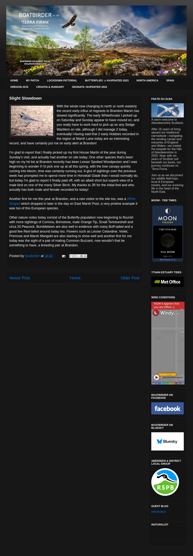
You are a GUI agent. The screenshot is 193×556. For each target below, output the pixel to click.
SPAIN (170, 80)
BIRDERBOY (158, 511)
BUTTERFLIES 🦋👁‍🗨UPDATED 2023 (107, 80)
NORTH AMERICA (147, 80)
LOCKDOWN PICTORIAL (62, 80)
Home (75, 278)
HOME (14, 80)
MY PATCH (32, 80)
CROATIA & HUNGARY (50, 86)
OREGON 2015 (19, 86)
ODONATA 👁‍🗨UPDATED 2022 (89, 86)
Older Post (130, 278)
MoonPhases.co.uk (167, 259)
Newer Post (19, 278)
